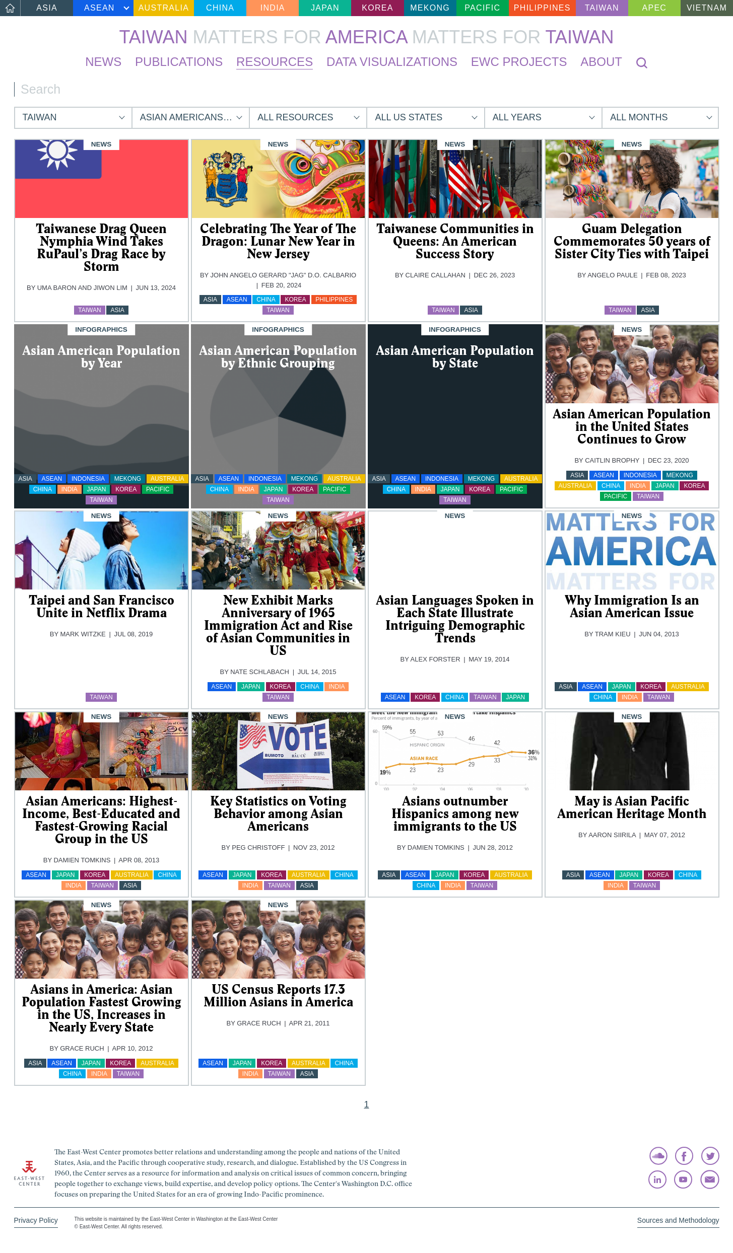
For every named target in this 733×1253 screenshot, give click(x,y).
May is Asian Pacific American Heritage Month (631, 807)
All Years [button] (517, 117)
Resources (274, 61)
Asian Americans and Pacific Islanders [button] (194, 117)
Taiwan (602, 8)
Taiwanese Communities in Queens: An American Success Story (455, 241)
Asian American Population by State (455, 357)
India (272, 8)
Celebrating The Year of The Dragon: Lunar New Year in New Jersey (278, 241)
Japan (325, 8)
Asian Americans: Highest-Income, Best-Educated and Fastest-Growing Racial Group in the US (101, 819)
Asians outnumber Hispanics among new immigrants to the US (455, 813)
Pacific (482, 8)
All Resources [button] (295, 117)
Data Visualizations (391, 61)
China (220, 8)
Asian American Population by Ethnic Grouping (278, 357)
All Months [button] (639, 117)
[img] (101, 179)
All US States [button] (408, 117)
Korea (377, 8)
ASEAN (99, 8)
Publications (179, 61)
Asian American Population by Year (101, 357)
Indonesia (88, 478)
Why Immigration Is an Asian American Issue (632, 606)
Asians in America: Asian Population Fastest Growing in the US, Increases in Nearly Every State (101, 1008)
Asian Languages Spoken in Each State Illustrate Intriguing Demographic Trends (455, 619)
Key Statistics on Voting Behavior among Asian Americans (278, 813)
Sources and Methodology (678, 1220)
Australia (164, 8)
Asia (46, 8)
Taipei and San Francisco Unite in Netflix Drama (101, 606)
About (601, 61)
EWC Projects (519, 61)
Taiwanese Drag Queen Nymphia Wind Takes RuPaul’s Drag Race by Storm (101, 247)
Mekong (430, 8)
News (103, 61)
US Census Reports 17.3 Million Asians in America (278, 995)
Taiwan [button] (40, 117)
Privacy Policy (36, 1220)
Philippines (542, 8)
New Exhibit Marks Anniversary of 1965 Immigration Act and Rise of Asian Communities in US (278, 625)
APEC (654, 8)
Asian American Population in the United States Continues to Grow (632, 426)
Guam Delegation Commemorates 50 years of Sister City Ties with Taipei (632, 241)
